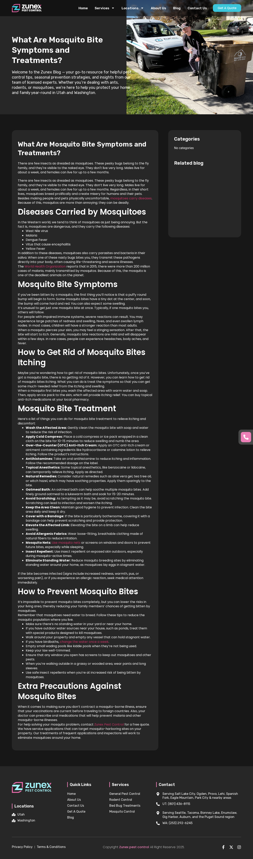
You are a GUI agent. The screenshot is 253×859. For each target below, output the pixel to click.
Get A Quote (76, 811)
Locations (133, 8)
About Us (158, 8)
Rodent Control (120, 800)
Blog (177, 8)
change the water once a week (84, 641)
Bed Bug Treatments (124, 805)
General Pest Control (124, 794)
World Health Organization (45, 266)
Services (105, 8)
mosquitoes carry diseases (131, 198)
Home (83, 8)
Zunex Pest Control (109, 724)
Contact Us (197, 8)
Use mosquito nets (66, 542)
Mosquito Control (122, 811)
